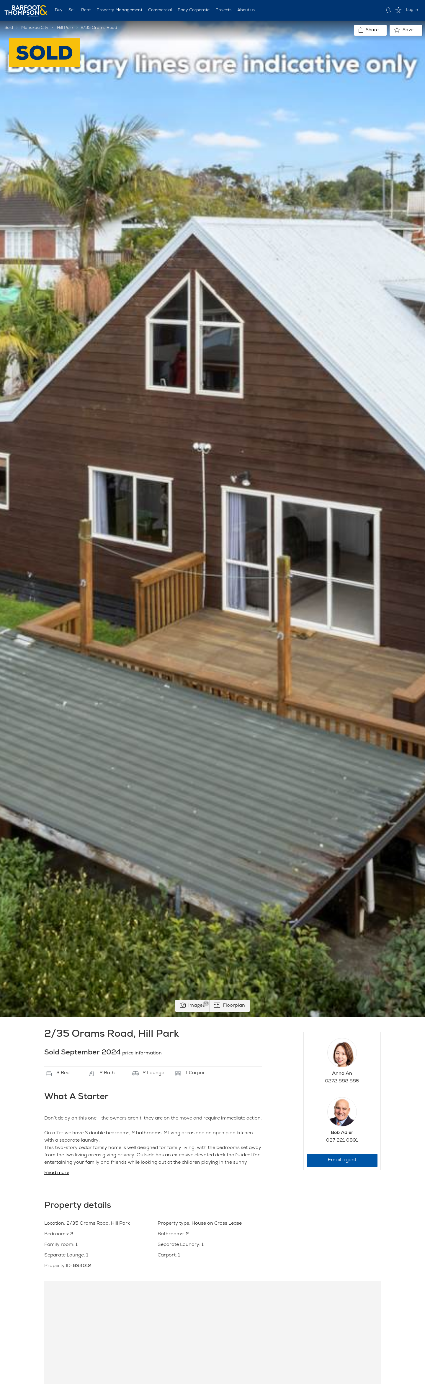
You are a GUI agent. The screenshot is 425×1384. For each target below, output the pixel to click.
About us (246, 10)
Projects (223, 10)
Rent (86, 10)
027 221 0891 (342, 1140)
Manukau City (34, 28)
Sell (71, 10)
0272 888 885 (342, 1081)
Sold (8, 28)
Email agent (342, 1160)
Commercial (160, 10)
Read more (56, 1173)
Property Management (119, 10)
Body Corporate (194, 10)
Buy (59, 10)
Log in (412, 10)
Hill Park (65, 28)
